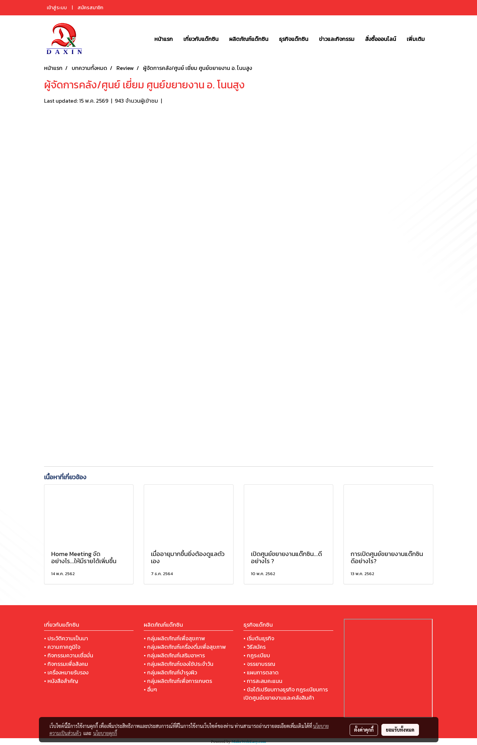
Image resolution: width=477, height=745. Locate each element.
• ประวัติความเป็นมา (66, 638)
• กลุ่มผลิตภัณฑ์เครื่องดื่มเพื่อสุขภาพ (185, 647)
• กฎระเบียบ (256, 655)
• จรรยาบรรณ (259, 664)
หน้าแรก (163, 39)
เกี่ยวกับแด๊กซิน (201, 39)
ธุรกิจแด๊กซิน (293, 39)
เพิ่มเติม (416, 39)
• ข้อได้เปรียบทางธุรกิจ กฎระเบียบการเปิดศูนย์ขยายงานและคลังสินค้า (285, 693)
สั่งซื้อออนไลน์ (380, 39)
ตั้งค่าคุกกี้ (364, 730)
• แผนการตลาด (261, 672)
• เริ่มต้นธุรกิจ (258, 638)
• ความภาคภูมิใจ (62, 647)
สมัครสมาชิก (90, 7)
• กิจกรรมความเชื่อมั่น (68, 655)
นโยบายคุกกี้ (105, 733)
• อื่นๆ (150, 689)
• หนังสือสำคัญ (61, 681)
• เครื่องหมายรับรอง (66, 672)
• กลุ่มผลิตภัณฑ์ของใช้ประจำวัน (178, 664)
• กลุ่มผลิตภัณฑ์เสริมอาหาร (174, 655)
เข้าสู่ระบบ (57, 7)
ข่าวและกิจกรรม (336, 39)
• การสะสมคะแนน (262, 681)
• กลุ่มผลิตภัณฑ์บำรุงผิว (170, 672)
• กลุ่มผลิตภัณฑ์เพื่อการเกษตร (178, 681)
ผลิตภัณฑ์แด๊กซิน (248, 39)
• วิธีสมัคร (254, 647)
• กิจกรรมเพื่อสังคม (66, 664)
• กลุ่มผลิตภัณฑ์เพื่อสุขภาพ (174, 638)
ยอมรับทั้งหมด (400, 730)
